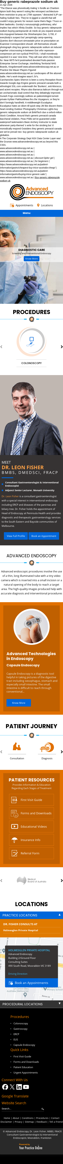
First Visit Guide (31, 800)
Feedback (41, 1121)
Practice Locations (19, 915)
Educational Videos (34, 826)
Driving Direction (17, 973)
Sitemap (29, 1121)
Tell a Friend (56, 1121)
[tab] (31, 915)
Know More (31, 258)
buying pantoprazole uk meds (23, 31)
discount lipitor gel (44, 158)
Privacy (18, 1121)
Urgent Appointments (26, 1072)
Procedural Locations (22, 1004)
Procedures (31, 312)
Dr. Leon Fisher (23, 467)
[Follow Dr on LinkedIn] (19, 1087)
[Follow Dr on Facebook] (5, 1087)
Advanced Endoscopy (31, 556)
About (16, 1118)
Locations (47, 205)
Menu (31, 213)
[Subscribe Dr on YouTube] (26, 1087)
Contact (55, 1118)
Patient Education (23, 1067)
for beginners (41, 161)
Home (7, 1118)
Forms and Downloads (36, 813)
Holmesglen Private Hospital (20, 930)
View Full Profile (16, 536)
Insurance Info (30, 840)
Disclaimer (6, 1121)
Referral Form (30, 853)
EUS (16, 1039)
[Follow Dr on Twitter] (12, 1087)
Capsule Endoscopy (23, 665)
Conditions (28, 1118)
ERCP (16, 1034)
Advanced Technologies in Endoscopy (31, 656)
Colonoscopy (21, 1023)
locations (31, 904)
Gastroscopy (21, 1028)
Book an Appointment (43, 536)
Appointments (24, 205)
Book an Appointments (31, 983)
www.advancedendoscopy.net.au (39, 66)
